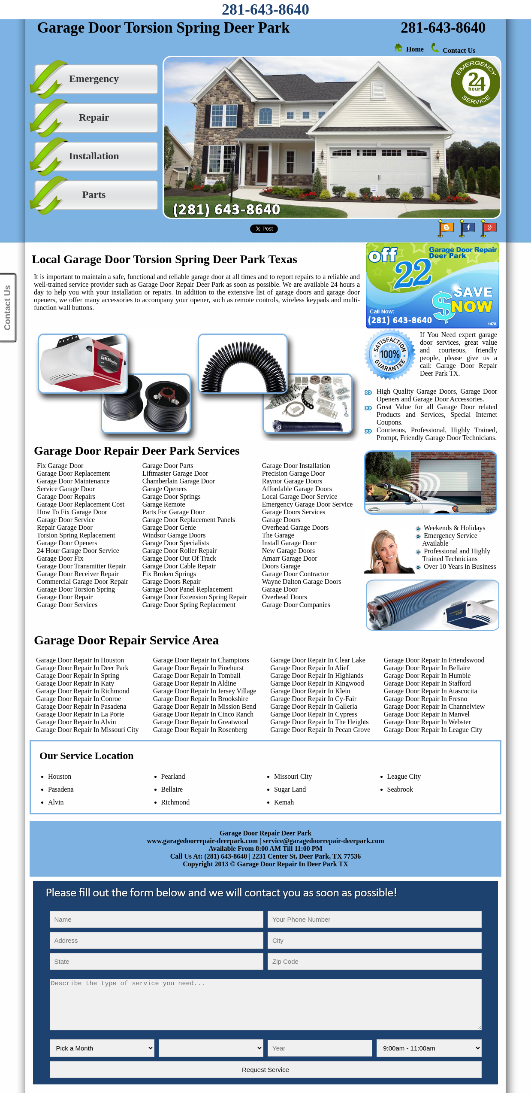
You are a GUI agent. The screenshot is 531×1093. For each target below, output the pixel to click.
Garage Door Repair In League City (433, 729)
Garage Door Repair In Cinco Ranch (203, 714)
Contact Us (459, 50)
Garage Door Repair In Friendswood (434, 660)
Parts (94, 194)
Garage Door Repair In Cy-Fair (313, 698)
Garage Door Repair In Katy (73, 683)
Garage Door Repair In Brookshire (200, 698)
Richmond (175, 802)
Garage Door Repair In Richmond (81, 691)
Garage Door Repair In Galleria (313, 706)
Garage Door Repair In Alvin (74, 722)
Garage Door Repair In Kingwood (317, 683)
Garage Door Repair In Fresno (426, 698)
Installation (94, 155)
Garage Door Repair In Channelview (434, 706)
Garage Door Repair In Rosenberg (200, 729)
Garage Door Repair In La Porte (78, 714)
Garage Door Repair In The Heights (319, 722)
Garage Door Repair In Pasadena (80, 706)
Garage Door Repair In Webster (427, 722)
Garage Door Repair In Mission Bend (204, 706)
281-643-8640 (265, 9)
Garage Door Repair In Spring (76, 675)
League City (404, 776)
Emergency (94, 78)
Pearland (173, 776)
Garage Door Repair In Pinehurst (198, 667)
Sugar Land (290, 789)
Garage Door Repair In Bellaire (427, 667)
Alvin (55, 802)
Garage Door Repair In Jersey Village (204, 691)
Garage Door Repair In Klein (310, 691)
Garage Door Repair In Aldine (194, 683)
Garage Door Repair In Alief (309, 667)
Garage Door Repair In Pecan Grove (320, 729)
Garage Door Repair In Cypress (313, 714)
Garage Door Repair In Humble (427, 675)
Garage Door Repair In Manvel (427, 714)
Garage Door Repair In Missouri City (86, 729)
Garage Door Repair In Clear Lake (317, 660)
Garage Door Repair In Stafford (427, 683)
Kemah (284, 802)
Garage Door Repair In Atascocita (430, 691)
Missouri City (293, 776)
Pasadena (61, 789)
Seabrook (400, 789)
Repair (94, 117)
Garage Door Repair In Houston (78, 660)
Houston (59, 776)
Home (415, 49)
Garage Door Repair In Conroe (77, 698)
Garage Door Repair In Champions (201, 660)
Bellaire (172, 789)
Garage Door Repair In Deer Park (80, 667)
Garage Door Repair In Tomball (197, 675)
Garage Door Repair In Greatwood (200, 722)
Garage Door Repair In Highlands (316, 675)
